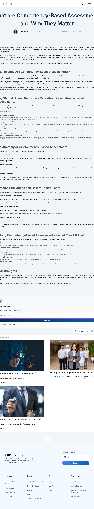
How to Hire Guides (33, 486)
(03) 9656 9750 (75, 496)
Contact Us (74, 482)
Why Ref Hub (53, 486)
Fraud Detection (10, 488)
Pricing (51, 482)
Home (50, 490)
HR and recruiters (39, 275)
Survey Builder (9, 496)
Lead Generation (10, 492)
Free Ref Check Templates (35, 482)
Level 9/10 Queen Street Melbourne (78, 491)
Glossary (30, 490)
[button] (89, 3)
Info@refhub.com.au (77, 486)
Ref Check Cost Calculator (35, 498)
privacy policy (12, 324)
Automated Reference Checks (12, 483)
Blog (28, 494)
